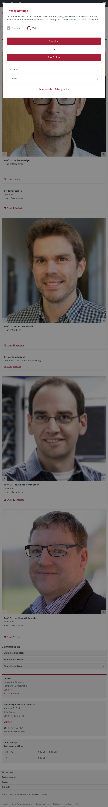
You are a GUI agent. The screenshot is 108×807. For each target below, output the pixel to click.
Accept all (54, 41)
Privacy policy (62, 89)
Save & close (53, 57)
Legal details (45, 89)
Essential (16, 28)
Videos (35, 28)
